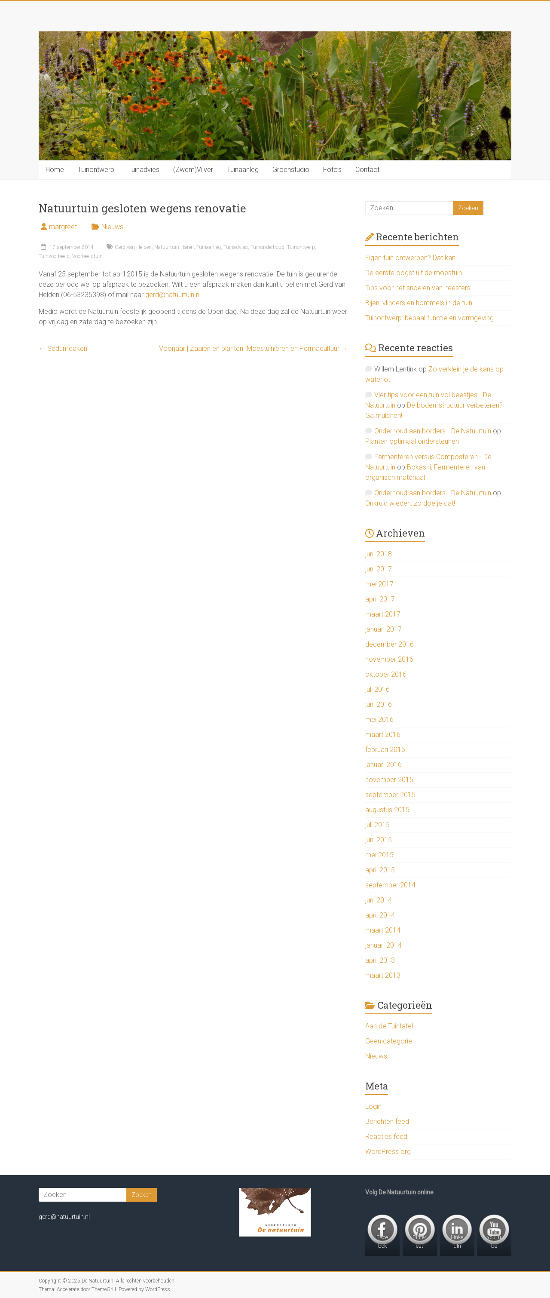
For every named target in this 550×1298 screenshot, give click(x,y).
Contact (367, 170)
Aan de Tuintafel (389, 1026)
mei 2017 (379, 584)
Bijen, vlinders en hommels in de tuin (418, 303)
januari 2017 (383, 629)
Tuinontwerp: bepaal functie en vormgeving (429, 318)
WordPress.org (388, 1152)
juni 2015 (378, 840)
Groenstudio (290, 170)
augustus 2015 (387, 810)
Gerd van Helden (133, 247)
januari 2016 (383, 765)
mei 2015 (379, 855)
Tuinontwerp (96, 170)
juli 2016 (377, 689)
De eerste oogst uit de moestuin (413, 273)
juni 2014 (378, 900)
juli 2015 (377, 825)
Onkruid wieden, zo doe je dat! (410, 503)
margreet (63, 227)
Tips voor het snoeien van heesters (418, 288)
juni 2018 (378, 554)
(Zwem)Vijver (193, 170)
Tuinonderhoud (267, 247)
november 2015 (389, 780)
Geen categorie (388, 1041)
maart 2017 (382, 614)
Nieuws (112, 227)
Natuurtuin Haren (174, 247)
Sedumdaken (63, 348)
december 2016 (389, 644)
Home (55, 170)
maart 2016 (382, 734)
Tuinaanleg (243, 170)
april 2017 (380, 599)
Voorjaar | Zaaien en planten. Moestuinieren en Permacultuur (253, 348)
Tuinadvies (143, 170)
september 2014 (390, 885)
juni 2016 (378, 704)
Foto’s (332, 170)
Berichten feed (387, 1121)
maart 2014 (382, 930)
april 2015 (380, 870)
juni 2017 (378, 569)
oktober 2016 (385, 674)
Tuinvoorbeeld (54, 256)
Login (373, 1106)
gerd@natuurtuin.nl (173, 295)
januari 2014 (383, 945)
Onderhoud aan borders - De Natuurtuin (432, 431)
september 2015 (390, 795)
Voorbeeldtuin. (88, 256)
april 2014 (380, 915)
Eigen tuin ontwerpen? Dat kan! (411, 258)
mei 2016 (379, 719)
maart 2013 (382, 975)
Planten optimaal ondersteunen (412, 441)
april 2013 (380, 960)
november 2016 (389, 659)
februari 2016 (385, 750)
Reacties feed (386, 1136)
